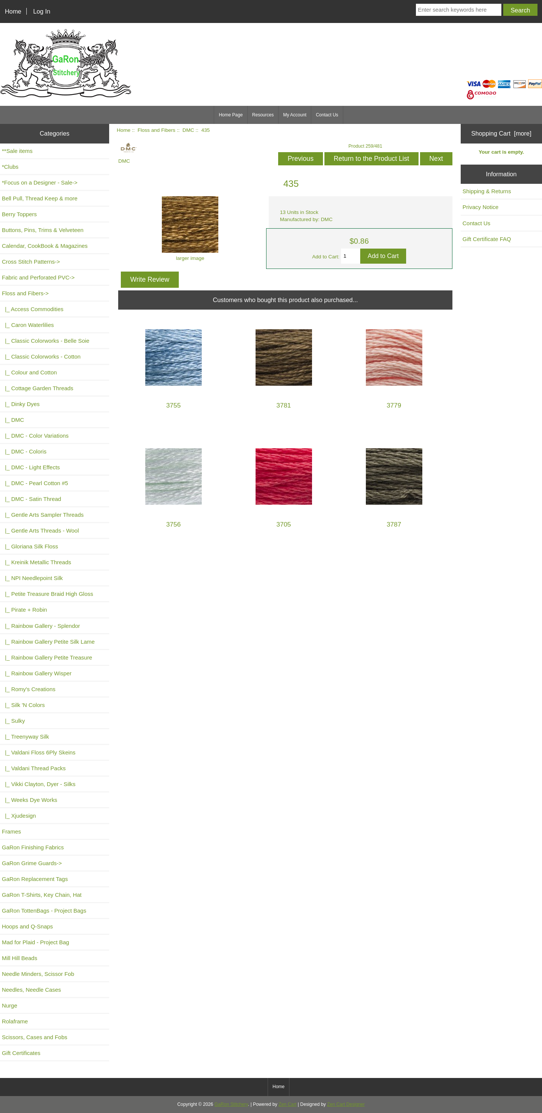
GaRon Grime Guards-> (32, 863)
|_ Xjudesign (19, 815)
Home (13, 11)
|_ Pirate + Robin (24, 609)
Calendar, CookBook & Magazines (45, 246)
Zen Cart (288, 1104)
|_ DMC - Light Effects (31, 467)
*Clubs (10, 166)
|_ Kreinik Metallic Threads (36, 562)
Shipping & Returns (487, 191)
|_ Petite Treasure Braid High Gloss (47, 594)
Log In (41, 11)
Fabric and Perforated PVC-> (38, 277)
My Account (294, 115)
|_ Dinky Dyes (21, 404)
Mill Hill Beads (19, 958)
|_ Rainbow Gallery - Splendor (41, 626)
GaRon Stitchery (231, 1104)
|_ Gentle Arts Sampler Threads (43, 514)
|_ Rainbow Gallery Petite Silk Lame (48, 641)
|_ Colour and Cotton (29, 372)
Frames (11, 831)
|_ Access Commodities (32, 309)
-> (25, 293)
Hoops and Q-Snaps (27, 926)
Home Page (230, 115)
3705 (283, 524)
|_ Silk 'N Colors (23, 705)
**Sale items (17, 151)
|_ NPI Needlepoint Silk (32, 578)
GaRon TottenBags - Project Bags (44, 910)
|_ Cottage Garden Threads (37, 388)
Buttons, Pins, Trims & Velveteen (43, 230)
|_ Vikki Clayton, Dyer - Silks (39, 784)
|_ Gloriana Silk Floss (30, 546)
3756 (173, 524)
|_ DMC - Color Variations (35, 435)
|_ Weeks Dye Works (29, 800)
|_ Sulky (13, 721)
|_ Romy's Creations (28, 689)
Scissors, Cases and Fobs (34, 1037)
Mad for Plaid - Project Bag (35, 942)
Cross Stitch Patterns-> (31, 261)
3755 (173, 405)
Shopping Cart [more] (501, 133)
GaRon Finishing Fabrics (33, 847)
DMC (188, 130)
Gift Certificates (21, 1053)
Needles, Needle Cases (31, 989)
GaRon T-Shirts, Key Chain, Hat (42, 895)
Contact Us (327, 115)
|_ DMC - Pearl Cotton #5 (35, 483)
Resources (263, 115)
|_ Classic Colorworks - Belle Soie (45, 340)
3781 (283, 405)
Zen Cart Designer (346, 1104)
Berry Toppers (19, 214)
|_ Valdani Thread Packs (34, 768)
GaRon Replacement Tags (35, 879)
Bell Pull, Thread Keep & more (40, 198)
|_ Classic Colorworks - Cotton (41, 356)
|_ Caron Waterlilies (28, 325)
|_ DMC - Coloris (24, 451)
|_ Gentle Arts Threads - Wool (40, 530)
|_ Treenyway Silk (25, 736)
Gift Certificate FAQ (487, 239)
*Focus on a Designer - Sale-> (40, 182)
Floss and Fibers (156, 130)
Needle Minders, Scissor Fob (38, 974)
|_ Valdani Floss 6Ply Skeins (39, 752)
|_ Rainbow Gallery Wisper (37, 673)
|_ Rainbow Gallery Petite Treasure (47, 657)
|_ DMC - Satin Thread (31, 499)
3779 (394, 405)
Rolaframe (15, 1021)
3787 (394, 524)
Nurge (9, 1005)
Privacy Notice (481, 207)
